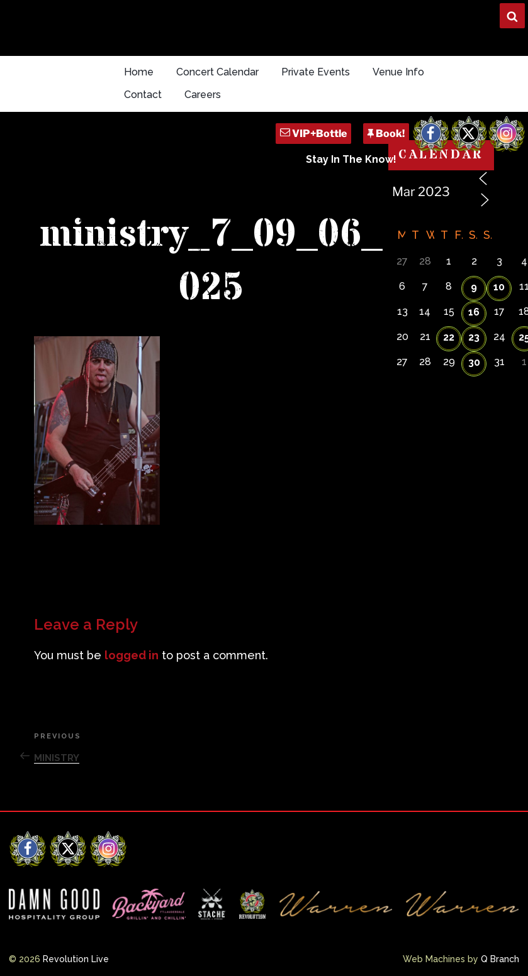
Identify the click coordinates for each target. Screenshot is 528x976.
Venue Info (398, 72)
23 (474, 337)
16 (474, 312)
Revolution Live (76, 959)
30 (474, 362)
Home (139, 72)
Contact (143, 95)
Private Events (315, 72)
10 (499, 287)
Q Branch (500, 959)
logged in (131, 655)
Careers (202, 95)
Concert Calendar (217, 72)
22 (448, 337)
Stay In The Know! (351, 159)
